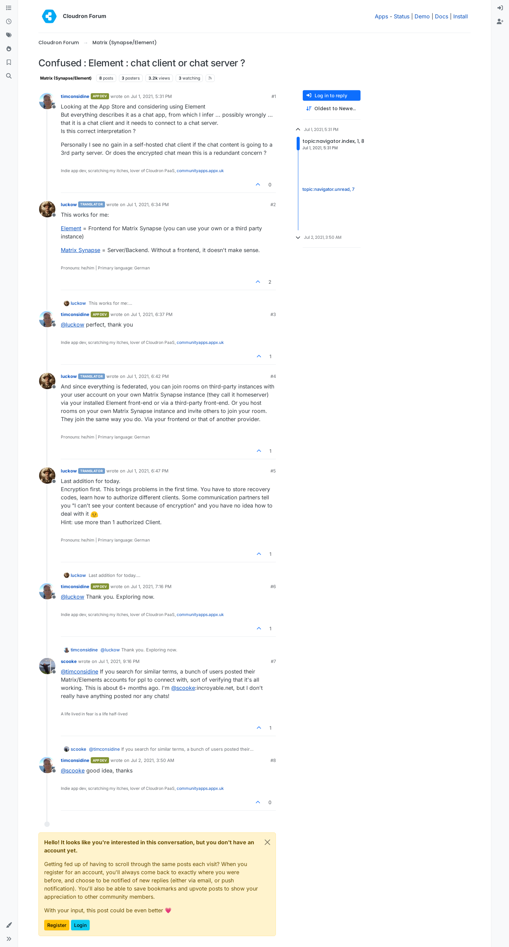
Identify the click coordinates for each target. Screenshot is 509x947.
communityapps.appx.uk (200, 170)
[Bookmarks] (9, 62)
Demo (422, 16)
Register (56, 925)
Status (401, 16)
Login (80, 925)
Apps (381, 16)
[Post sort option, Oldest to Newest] (332, 108)
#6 (273, 586)
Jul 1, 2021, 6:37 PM (152, 314)
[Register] (500, 21)
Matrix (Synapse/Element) (66, 78)
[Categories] (9, 8)
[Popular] (9, 49)
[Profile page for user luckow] (47, 209)
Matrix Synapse (80, 250)
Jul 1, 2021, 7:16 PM (151, 586)
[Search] (9, 76)
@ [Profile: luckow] (72, 324)
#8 (273, 760)
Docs (441, 16)
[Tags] (9, 35)
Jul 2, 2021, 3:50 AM (152, 760)
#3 (273, 314)
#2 (273, 204)
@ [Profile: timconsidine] (79, 671)
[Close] (267, 842)
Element (71, 228)
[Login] (500, 8)
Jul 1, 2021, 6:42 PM (148, 376)
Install (460, 16)
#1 (273, 96)
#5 (273, 471)
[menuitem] (500, 8)
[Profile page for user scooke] (47, 666)
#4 (273, 376)
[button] (9, 925)
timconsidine (75, 96)
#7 (273, 661)
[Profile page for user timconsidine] (47, 101)
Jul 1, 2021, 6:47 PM (148, 471)
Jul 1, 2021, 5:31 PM (151, 96)
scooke (69, 661)
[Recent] (9, 21)
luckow (69, 204)
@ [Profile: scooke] (183, 687)
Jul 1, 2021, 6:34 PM (148, 204)
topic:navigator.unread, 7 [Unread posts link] (328, 189)
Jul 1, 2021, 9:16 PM (119, 661)
